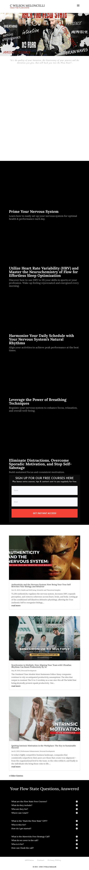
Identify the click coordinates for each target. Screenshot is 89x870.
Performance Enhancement (30, 751)
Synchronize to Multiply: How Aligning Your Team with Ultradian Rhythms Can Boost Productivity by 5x (41, 666)
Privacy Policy (54, 860)
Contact (40, 860)
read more (16, 605)
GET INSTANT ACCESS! (44, 513)
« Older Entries (16, 775)
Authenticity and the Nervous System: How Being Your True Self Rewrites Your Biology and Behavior (41, 585)
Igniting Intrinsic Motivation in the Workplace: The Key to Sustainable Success (43, 746)
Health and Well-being (28, 590)
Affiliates (29, 860)
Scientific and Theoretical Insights (48, 590)
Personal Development (28, 670)
